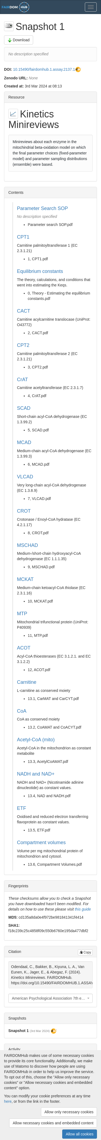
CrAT (22, 379)
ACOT (23, 648)
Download (19, 40)
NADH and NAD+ (36, 774)
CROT (24, 511)
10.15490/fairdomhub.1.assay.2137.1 (44, 69)
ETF (21, 808)
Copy (85, 952)
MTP (22, 613)
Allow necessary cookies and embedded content (53, 1123)
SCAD (23, 408)
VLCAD (25, 476)
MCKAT (25, 579)
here (8, 1101)
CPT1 (23, 237)
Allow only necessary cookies (68, 1112)
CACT (23, 311)
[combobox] (50, 998)
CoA (21, 711)
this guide (83, 909)
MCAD (24, 442)
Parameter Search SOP (42, 208)
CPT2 (23, 345)
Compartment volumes (41, 842)
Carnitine (26, 682)
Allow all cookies (79, 1134)
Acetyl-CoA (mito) (36, 739)
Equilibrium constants (40, 271)
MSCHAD (27, 545)
